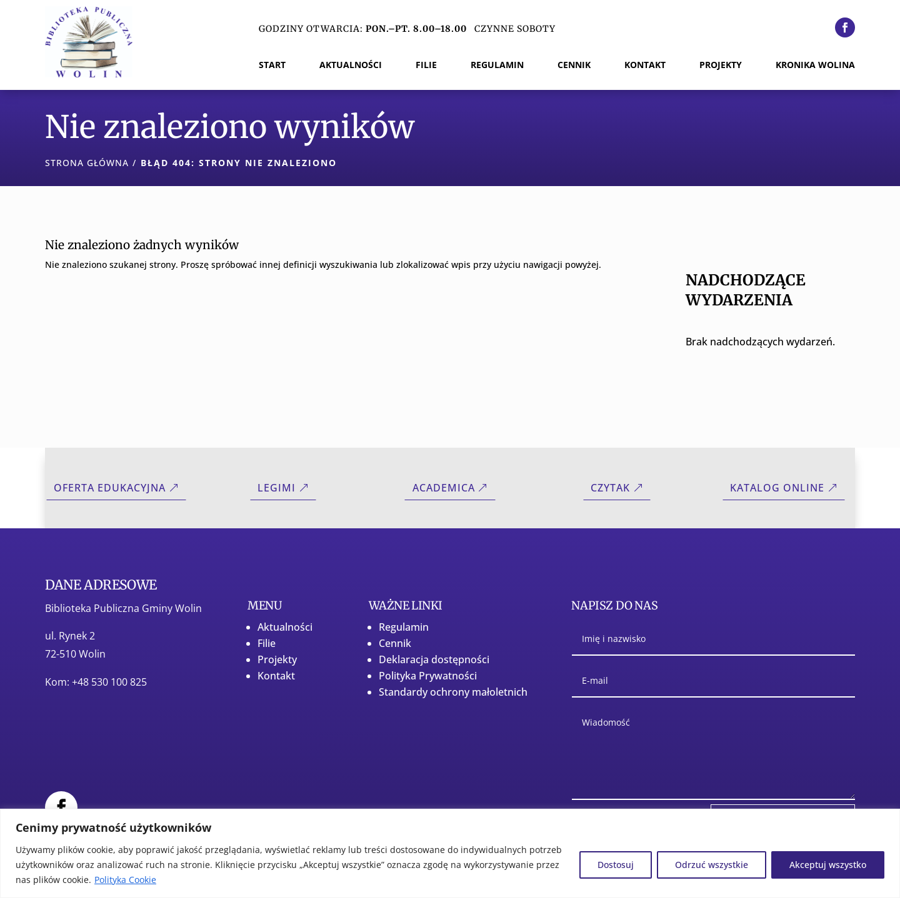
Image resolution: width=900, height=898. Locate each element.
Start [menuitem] (272, 66)
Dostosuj (616, 865)
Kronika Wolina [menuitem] (815, 66)
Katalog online (777, 488)
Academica (443, 488)
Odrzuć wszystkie (711, 865)
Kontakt (276, 676)
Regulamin (404, 627)
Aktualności (285, 627)
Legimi (277, 488)
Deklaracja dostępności (434, 659)
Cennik (395, 643)
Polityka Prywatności (428, 676)
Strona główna (87, 163)
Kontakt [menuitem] (645, 66)
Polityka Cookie (125, 880)
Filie (267, 643)
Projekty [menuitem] (720, 66)
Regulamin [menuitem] (497, 66)
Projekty (277, 659)
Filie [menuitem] (426, 66)
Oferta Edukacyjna (110, 488)
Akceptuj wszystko (827, 865)
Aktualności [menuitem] (350, 66)
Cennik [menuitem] (574, 66)
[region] (450, 853)
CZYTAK (610, 488)
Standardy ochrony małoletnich (453, 692)
